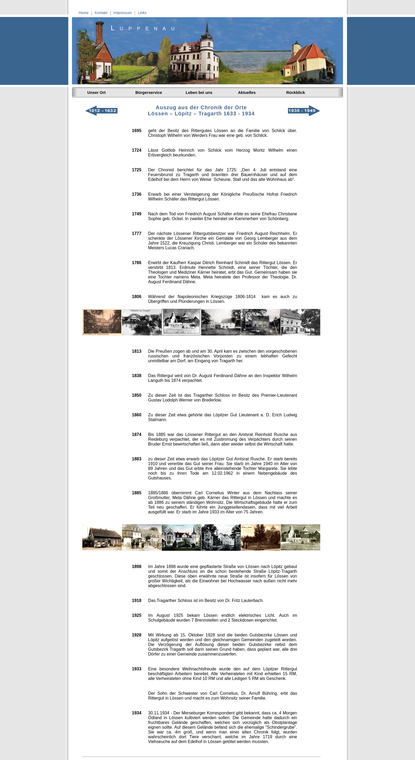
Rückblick (295, 92)
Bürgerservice (149, 92)
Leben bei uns (199, 92)
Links (142, 13)
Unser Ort (95, 92)
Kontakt (101, 13)
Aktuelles (246, 92)
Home (84, 13)
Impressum (123, 13)
